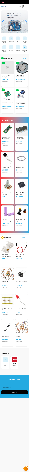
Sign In (9, 2)
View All (25, 58)
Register (14, 2)
